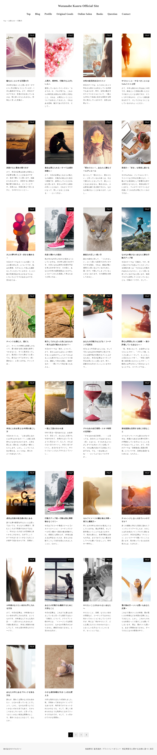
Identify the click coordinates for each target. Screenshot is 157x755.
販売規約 (97, 749)
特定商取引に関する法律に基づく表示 (138, 749)
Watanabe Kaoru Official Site (78, 6)
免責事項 (89, 749)
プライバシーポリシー (111, 749)
